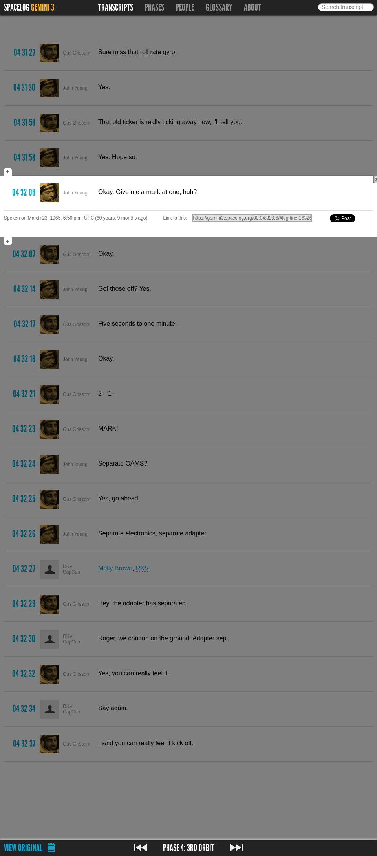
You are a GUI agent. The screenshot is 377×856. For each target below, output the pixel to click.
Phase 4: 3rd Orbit (188, 847)
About (252, 7)
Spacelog (16, 7)
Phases (154, 7)
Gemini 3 (42, 7)
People (185, 7)
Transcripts (115, 7)
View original (23, 847)
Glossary (219, 7)
